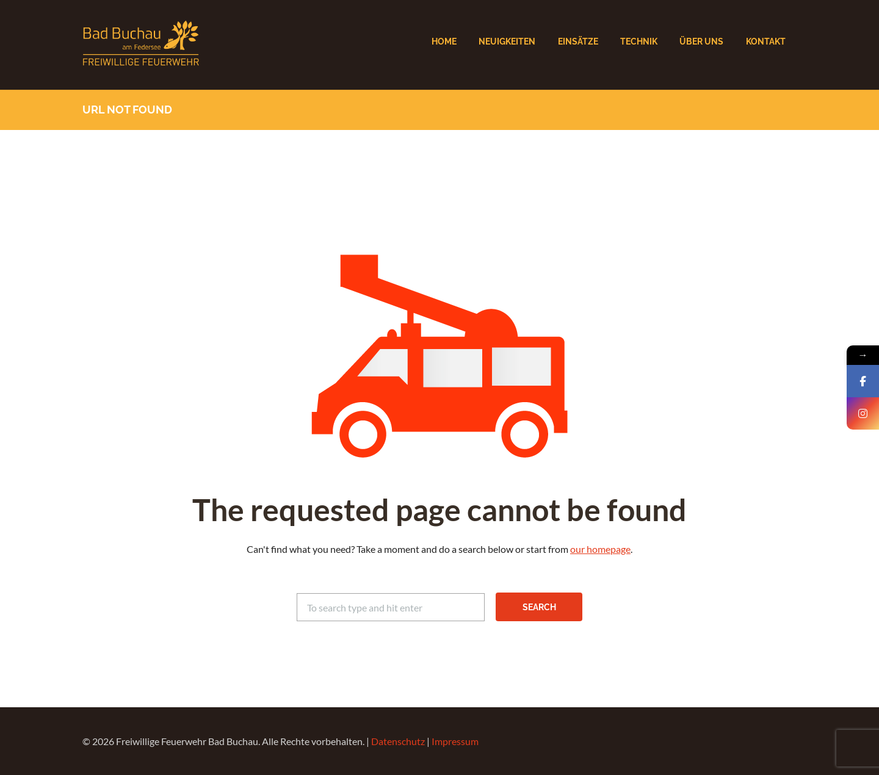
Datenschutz (398, 741)
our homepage (600, 549)
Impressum (455, 741)
